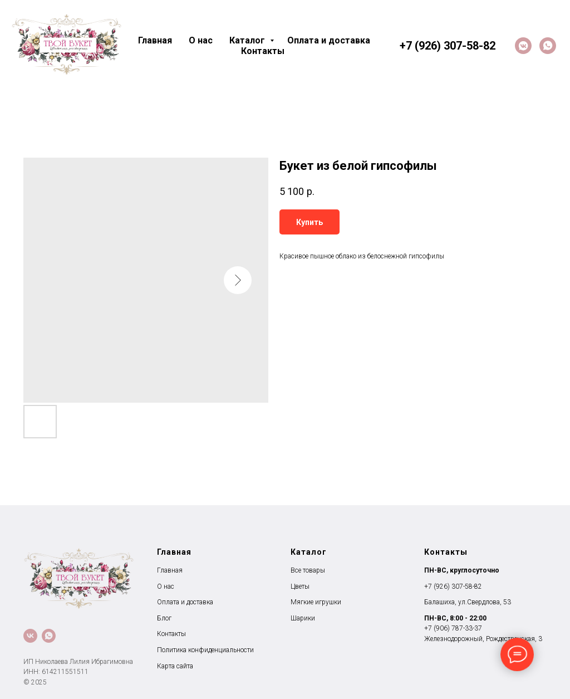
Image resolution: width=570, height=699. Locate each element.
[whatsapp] (547, 45)
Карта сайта (175, 666)
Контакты (262, 51)
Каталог (248, 40)
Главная (155, 40)
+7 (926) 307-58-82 (453, 586)
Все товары (308, 570)
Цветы (300, 586)
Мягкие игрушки (316, 602)
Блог (164, 618)
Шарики (303, 618)
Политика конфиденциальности (205, 650)
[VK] (523, 45)
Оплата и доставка (328, 40)
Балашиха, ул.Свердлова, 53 (467, 602)
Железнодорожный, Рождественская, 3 (483, 639)
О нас (201, 40)
